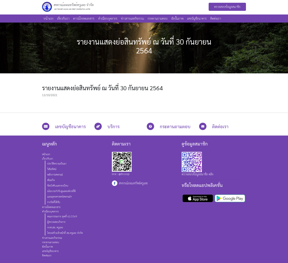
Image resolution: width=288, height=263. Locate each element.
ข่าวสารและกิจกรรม (132, 18)
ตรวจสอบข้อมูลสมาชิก (227, 7)
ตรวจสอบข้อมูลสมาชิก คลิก (197, 174)
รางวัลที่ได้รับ (53, 202)
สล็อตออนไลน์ (16, 120)
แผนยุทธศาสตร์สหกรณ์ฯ (59, 196)
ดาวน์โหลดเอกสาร (83, 18)
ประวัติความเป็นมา (56, 163)
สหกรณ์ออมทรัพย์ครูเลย (133, 183)
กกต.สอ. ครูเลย (55, 227)
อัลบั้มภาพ (177, 18)
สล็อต (3, 120)
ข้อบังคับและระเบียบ (57, 185)
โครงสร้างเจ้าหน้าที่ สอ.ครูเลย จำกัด (65, 232)
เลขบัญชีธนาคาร (197, 18)
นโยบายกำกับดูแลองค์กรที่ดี (61, 191)
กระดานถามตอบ (158, 18)
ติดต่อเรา (215, 18)
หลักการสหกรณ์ (55, 174)
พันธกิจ (51, 180)
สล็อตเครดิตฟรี (76, 120)
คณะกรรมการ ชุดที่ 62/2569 (62, 216)
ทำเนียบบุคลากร (107, 18)
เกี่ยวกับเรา (63, 18)
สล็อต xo (30, 120)
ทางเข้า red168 (95, 120)
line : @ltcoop (122, 164)
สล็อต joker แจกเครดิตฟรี (51, 120)
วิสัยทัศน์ (51, 169)
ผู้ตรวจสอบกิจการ (56, 221)
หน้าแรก (48, 18)
